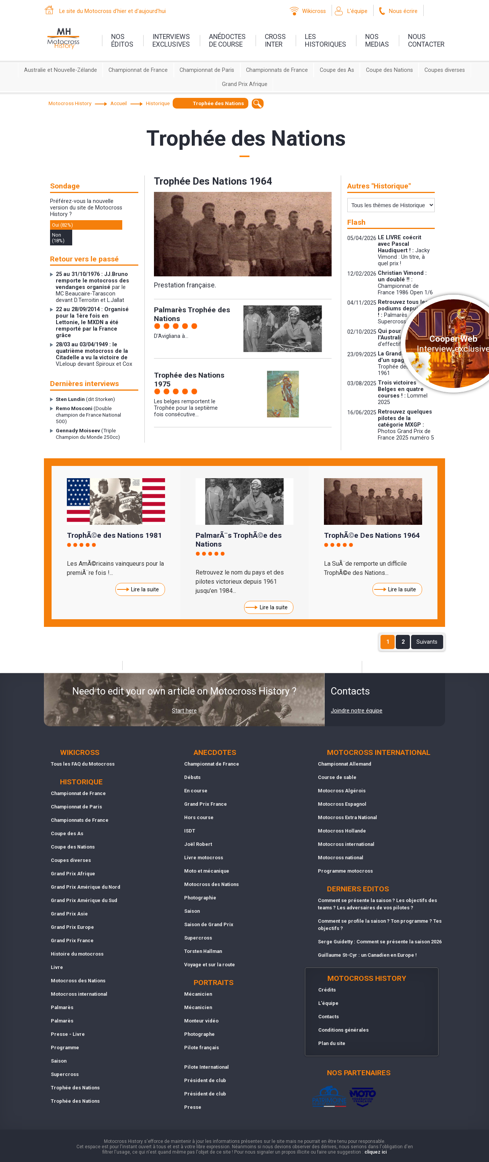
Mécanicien (198, 994)
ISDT (189, 831)
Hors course (199, 817)
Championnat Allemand (344, 764)
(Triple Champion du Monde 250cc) (88, 433)
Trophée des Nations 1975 (189, 379)
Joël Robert (198, 844)
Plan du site (331, 1043)
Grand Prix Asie (69, 914)
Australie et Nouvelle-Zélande (60, 70)
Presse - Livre (68, 1034)
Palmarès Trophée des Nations (192, 314)
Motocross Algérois (342, 791)
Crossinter (275, 40)
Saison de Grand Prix (208, 924)
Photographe (199, 1034)
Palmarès (62, 1007)
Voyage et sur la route (209, 964)
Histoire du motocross (77, 954)
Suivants (426, 642)
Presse (192, 1107)
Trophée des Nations (75, 1088)
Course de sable (337, 777)
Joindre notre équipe (356, 710)
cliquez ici (375, 1152)
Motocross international (79, 994)
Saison (58, 1061)
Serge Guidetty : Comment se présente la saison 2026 (380, 942)
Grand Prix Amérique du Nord (85, 887)
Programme (65, 1047)
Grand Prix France (72, 940)
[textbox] (258, 103)
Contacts (328, 1016)
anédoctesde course (227, 40)
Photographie (200, 898)
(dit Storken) (85, 399)
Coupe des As (337, 70)
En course (195, 791)
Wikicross (314, 11)
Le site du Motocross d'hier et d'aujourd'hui (112, 11)
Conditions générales (343, 1030)
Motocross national (340, 857)
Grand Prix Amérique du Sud (84, 900)
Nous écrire (403, 11)
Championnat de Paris (207, 70)
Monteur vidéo (201, 1021)
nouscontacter (426, 40)
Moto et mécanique (206, 871)
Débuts (192, 777)
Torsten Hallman (203, 951)
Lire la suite (145, 589)
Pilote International (206, 1067)
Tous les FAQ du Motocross (83, 764)
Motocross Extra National (347, 817)
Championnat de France (138, 70)
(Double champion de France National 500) (88, 414)
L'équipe (357, 11)
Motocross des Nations (78, 980)
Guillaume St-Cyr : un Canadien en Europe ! (367, 955)
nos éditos (122, 40)
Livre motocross (203, 857)
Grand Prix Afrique (244, 84)
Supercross (65, 1074)
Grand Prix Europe (72, 927)
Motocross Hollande (342, 831)
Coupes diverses (444, 70)
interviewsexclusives (171, 40)
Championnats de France (277, 70)
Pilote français (201, 1047)
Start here (184, 710)
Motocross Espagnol (342, 804)
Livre (57, 967)
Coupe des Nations (389, 70)
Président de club (205, 1080)
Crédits (327, 990)
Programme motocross (345, 871)
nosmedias (377, 40)
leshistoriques (325, 40)
